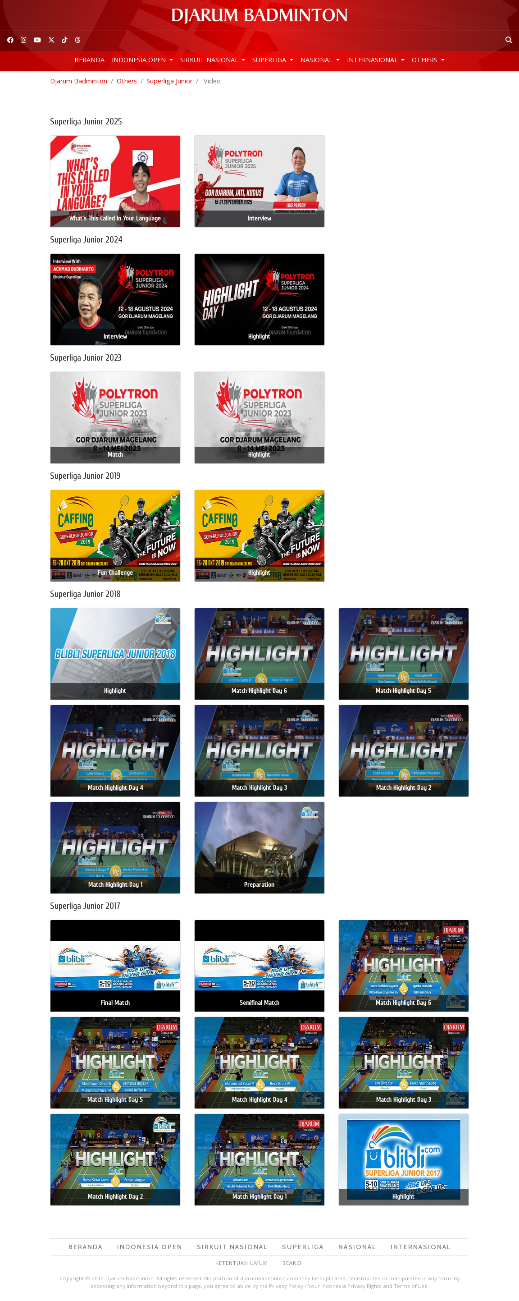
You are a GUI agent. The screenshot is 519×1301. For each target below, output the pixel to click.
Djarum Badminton (78, 81)
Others (425, 59)
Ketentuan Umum (241, 1263)
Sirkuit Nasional (210, 59)
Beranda (89, 59)
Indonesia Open (140, 59)
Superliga (270, 59)
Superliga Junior (169, 81)
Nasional (317, 59)
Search (293, 1263)
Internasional (373, 59)
